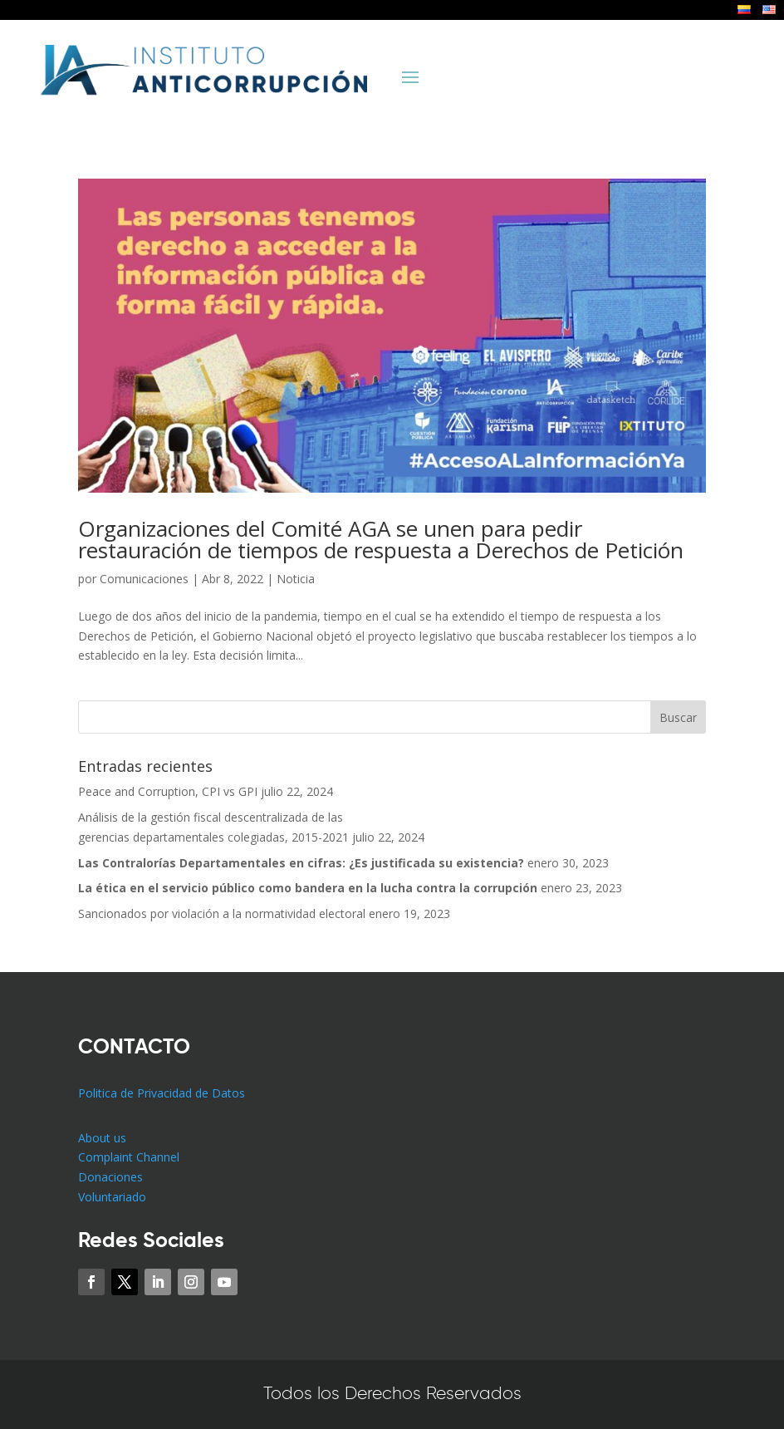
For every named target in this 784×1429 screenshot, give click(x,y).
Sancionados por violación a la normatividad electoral (221, 913)
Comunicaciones (144, 579)
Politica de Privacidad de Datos (161, 1093)
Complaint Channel (128, 1157)
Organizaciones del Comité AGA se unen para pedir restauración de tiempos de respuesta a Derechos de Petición (381, 539)
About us (102, 1138)
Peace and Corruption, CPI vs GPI (167, 791)
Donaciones (110, 1177)
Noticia (296, 579)
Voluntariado (112, 1197)
